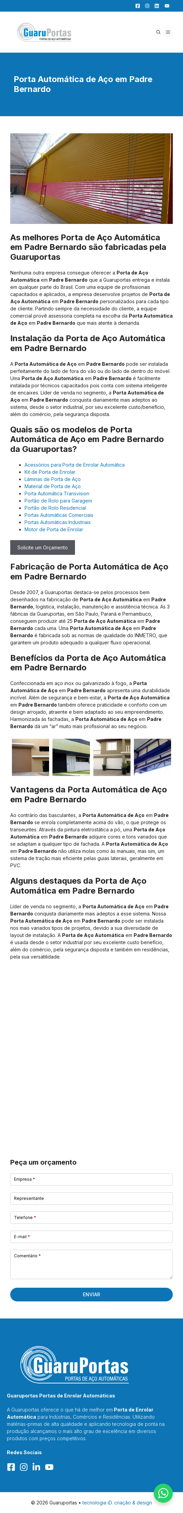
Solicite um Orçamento (42, 547)
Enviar (91, 1294)
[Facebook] (136, 6)
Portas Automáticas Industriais (58, 522)
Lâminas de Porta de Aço (53, 479)
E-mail (22, 1236)
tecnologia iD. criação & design (117, 1502)
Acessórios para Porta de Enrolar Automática (75, 465)
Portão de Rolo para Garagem (58, 501)
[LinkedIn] (155, 6)
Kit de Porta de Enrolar (50, 472)
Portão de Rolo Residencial (55, 508)
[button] (158, 32)
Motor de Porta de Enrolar (54, 529)
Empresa (24, 1179)
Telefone (25, 1217)
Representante (29, 1198)
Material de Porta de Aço (53, 486)
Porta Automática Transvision (57, 493)
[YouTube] (165, 6)
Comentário (27, 1255)
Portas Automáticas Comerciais (59, 515)
